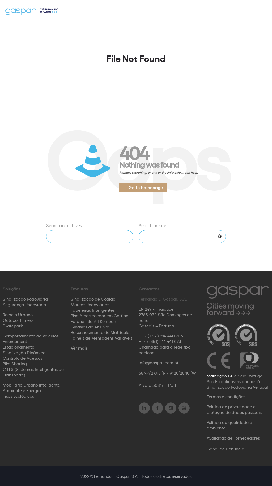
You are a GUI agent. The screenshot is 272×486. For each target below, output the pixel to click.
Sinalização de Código (93, 299)
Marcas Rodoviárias (90, 304)
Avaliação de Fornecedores (233, 438)
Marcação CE (220, 376)
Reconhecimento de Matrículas (101, 332)
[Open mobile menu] (261, 11)
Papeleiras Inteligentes (93, 310)
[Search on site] (182, 236)
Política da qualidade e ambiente (229, 425)
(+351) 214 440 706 (165, 336)
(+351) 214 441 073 (164, 341)
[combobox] (89, 236)
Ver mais (79, 348)
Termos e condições (226, 396)
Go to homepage (146, 187)
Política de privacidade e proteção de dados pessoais (234, 409)
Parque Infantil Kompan (93, 321)
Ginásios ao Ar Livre (90, 326)
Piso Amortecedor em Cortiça (100, 315)
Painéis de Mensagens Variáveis (102, 338)
